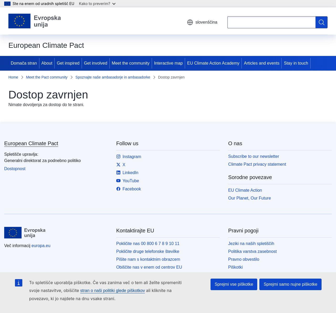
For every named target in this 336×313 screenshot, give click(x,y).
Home (13, 77)
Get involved (95, 63)
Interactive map (168, 63)
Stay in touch (296, 63)
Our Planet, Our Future (249, 198)
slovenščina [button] (202, 22)
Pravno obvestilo (243, 259)
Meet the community (131, 63)
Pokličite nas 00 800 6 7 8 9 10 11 (148, 243)
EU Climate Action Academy (213, 63)
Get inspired (68, 63)
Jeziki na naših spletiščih (251, 243)
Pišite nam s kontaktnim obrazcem (148, 259)
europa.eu (41, 245)
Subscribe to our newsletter (253, 156)
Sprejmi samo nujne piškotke (290, 284)
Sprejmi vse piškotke (234, 284)
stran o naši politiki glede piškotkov (112, 290)
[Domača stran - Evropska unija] (34, 21)
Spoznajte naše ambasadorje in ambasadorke (112, 77)
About (46, 63)
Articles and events (261, 63)
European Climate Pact (31, 143)
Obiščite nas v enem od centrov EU (149, 267)
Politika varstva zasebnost (252, 251)
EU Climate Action (245, 190)
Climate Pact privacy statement (257, 164)
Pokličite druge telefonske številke (147, 251)
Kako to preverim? (97, 3)
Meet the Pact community (46, 77)
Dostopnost (14, 168)
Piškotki (235, 267)
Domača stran (24, 63)
